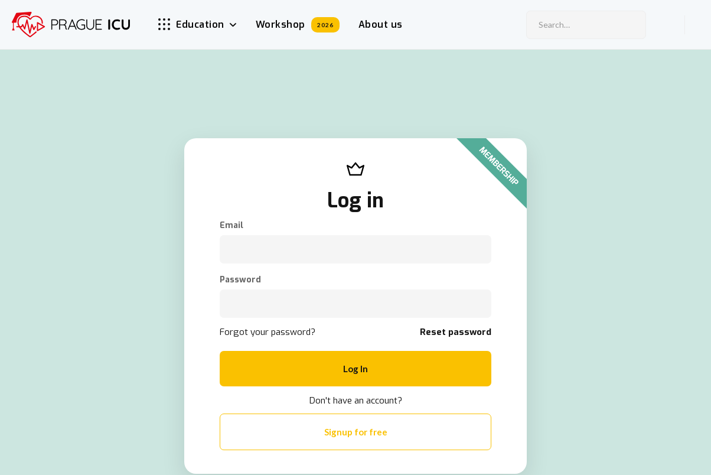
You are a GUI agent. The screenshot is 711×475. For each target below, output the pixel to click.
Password (240, 280)
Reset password (455, 332)
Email (231, 225)
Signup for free (355, 432)
